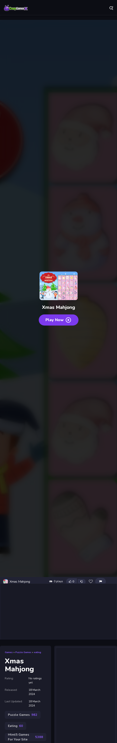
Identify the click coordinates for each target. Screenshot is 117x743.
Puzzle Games (23, 652)
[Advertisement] (58, 611)
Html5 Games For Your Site (25, 737)
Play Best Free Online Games (16, 8)
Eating (15, 726)
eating (37, 652)
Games (9, 652)
